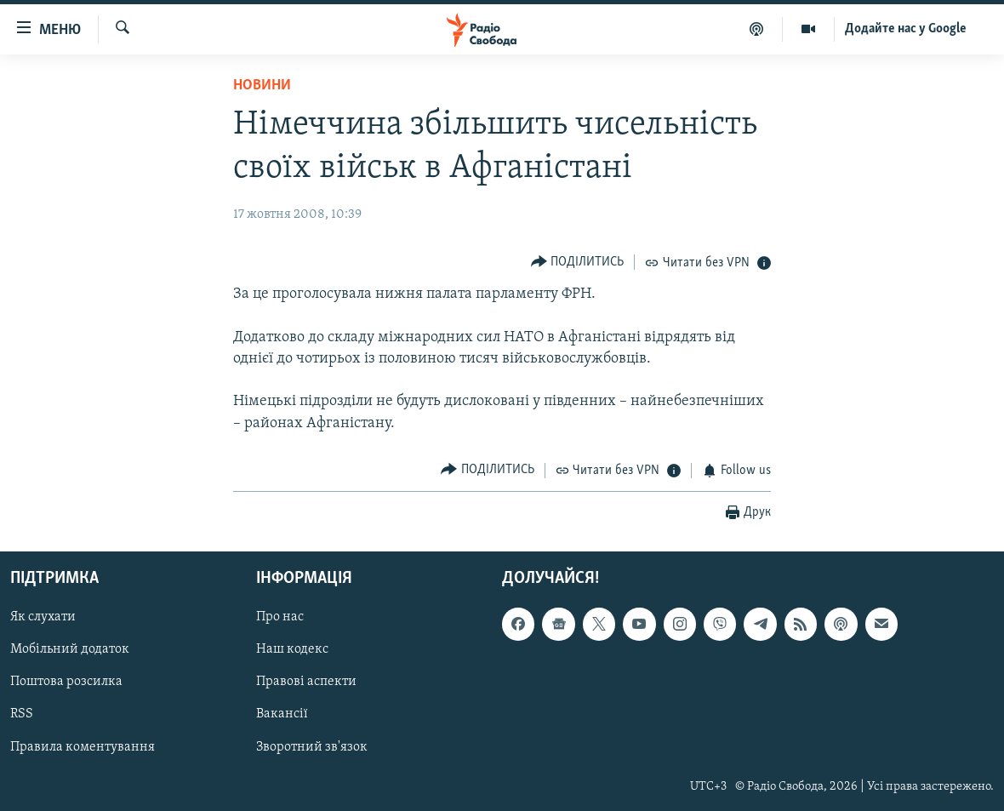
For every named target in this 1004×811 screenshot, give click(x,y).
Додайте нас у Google (906, 29)
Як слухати (43, 617)
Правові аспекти (306, 681)
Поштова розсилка (66, 681)
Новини (262, 85)
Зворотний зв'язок (312, 746)
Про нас (280, 617)
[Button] (578, 261)
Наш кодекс (292, 649)
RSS (21, 714)
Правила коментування (82, 746)
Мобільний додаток (69, 649)
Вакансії (282, 714)
